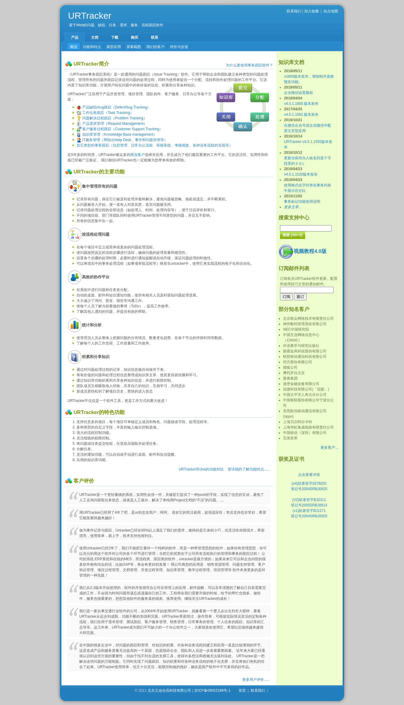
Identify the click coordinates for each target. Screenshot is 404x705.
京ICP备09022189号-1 (212, 690)
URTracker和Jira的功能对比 (201, 469)
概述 (73, 47)
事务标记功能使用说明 (302, 201)
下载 (114, 37)
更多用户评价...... (256, 680)
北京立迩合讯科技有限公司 (169, 690)
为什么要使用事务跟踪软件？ (249, 65)
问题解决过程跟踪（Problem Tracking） (112, 118)
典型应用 (113, 47)
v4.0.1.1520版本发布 (301, 174)
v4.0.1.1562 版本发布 (301, 114)
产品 (74, 37)
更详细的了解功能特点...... (249, 469)
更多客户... (329, 447)
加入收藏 (311, 11)
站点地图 (331, 11)
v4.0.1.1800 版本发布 (301, 104)
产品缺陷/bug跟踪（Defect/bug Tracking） (114, 107)
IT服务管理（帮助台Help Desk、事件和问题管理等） (122, 140)
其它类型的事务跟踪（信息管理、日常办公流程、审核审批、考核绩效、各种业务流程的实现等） (155, 145)
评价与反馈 (179, 47)
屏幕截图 (133, 47)
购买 (134, 37)
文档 (94, 37)
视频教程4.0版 (302, 251)
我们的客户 (155, 47)
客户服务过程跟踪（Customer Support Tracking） (120, 129)
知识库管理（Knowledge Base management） (117, 134)
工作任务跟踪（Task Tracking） (105, 113)
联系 (154, 37)
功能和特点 (92, 47)
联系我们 (294, 11)
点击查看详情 (309, 475)
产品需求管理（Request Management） (112, 123)
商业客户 (137, 155)
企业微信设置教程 (298, 93)
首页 (242, 690)
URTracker (89, 16)
